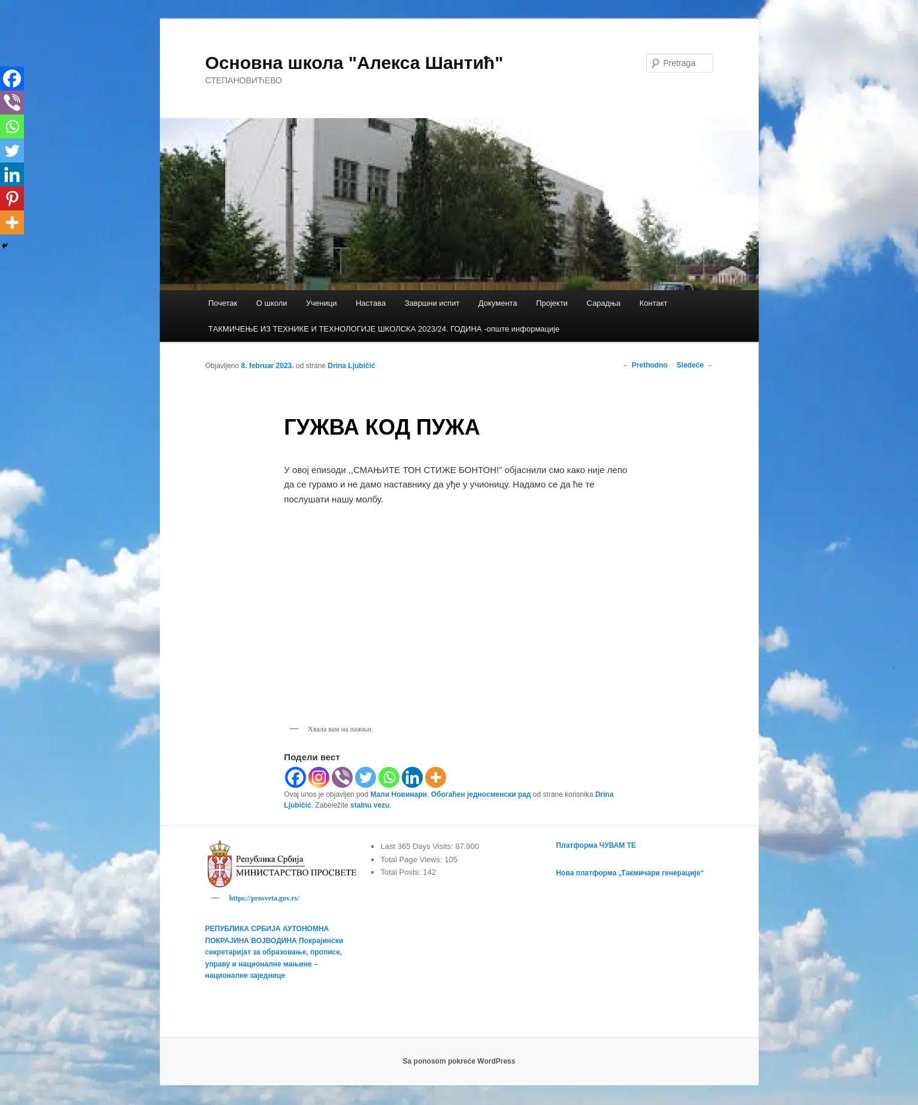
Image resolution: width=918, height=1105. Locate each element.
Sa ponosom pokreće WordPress (459, 1063)
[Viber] (342, 777)
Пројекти (552, 303)
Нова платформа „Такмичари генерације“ (630, 873)
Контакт (654, 303)
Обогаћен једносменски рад (481, 794)
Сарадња (604, 303)
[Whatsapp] (388, 777)
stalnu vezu (369, 805)
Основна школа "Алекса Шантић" (354, 63)
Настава (371, 303)
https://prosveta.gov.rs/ (264, 898)
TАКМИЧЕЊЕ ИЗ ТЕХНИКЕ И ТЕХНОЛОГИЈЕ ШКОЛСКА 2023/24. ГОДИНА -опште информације (384, 328)
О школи (271, 303)
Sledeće (695, 365)
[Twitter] (365, 777)
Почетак (223, 303)
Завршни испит (432, 303)
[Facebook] (295, 777)
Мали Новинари (398, 794)
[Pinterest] (12, 198)
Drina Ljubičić (351, 366)
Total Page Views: (412, 859)
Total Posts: (401, 872)
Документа (497, 303)
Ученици (321, 303)
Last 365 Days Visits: (417, 846)
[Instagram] (318, 777)
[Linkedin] (412, 777)
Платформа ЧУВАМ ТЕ (596, 845)
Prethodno (644, 365)
